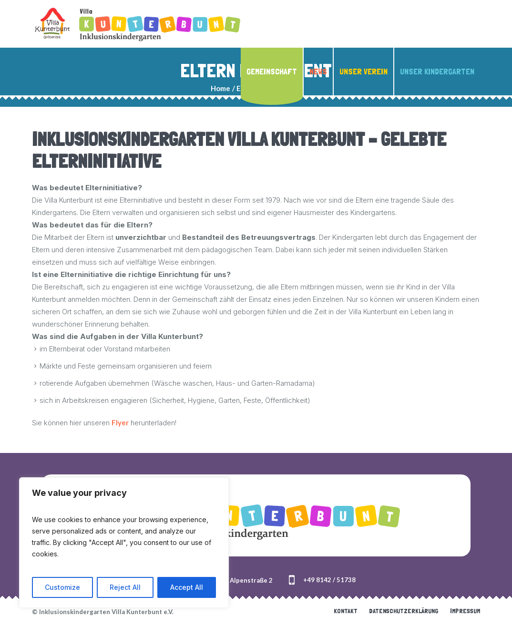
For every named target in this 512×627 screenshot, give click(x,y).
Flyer (120, 422)
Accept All (186, 587)
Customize (62, 587)
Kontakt (346, 611)
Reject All (125, 587)
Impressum (465, 611)
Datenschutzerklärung (404, 611)
